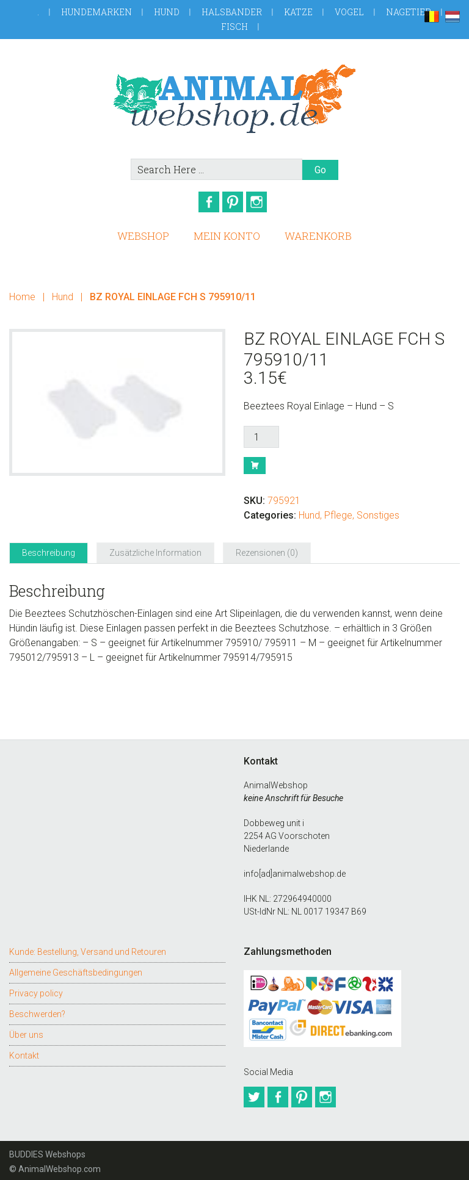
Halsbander (232, 12)
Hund (167, 12)
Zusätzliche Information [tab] (155, 548)
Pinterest (234, 202)
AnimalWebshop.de (234, 98)
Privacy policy (36, 989)
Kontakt (24, 1051)
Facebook (206, 202)
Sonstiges (378, 511)
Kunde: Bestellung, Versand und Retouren (87, 947)
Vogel (349, 12)
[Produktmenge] (261, 433)
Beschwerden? (37, 1010)
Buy (255, 461)
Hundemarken (96, 12)
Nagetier (408, 12)
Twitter (254, 1092)
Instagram (262, 202)
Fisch (234, 26)
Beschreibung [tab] (48, 548)
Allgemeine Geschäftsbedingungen (75, 968)
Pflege (338, 511)
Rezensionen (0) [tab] (267, 548)
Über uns (26, 1030)
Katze (298, 12)
